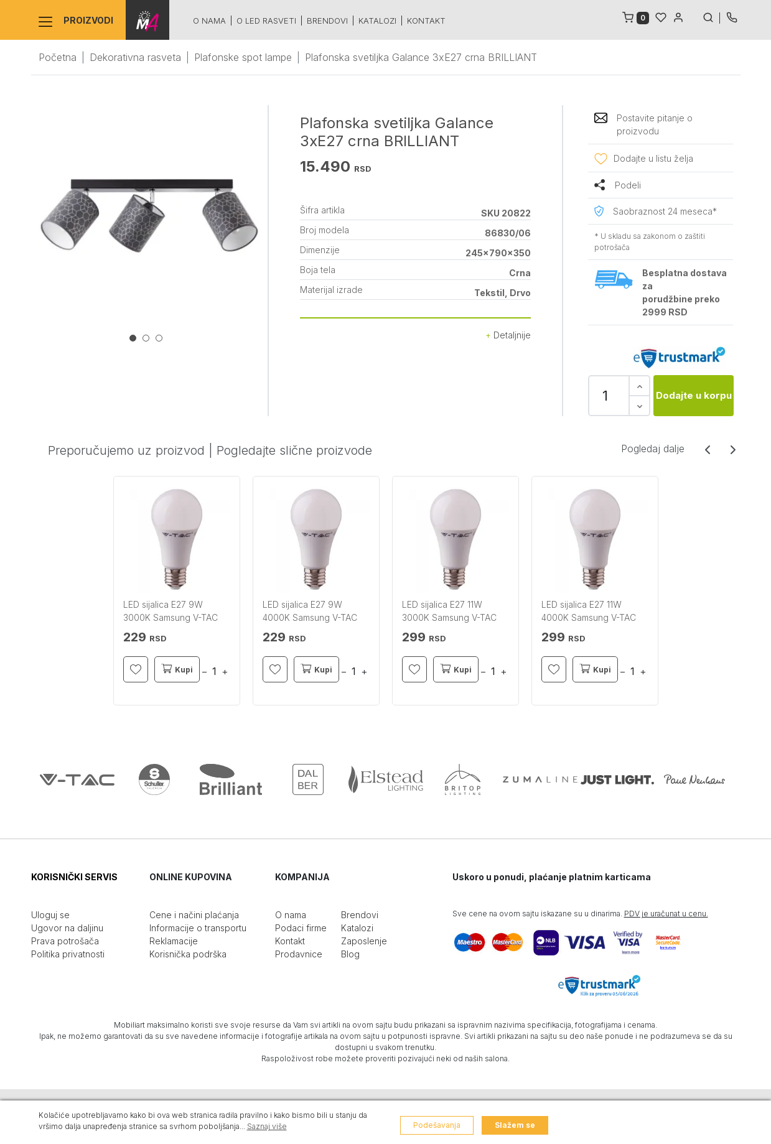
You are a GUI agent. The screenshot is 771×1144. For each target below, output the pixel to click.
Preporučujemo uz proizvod (126, 450)
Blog (350, 954)
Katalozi (377, 21)
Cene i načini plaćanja (194, 914)
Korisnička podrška (188, 954)
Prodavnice (298, 954)
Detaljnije (508, 335)
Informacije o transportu (197, 928)
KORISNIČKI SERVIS (74, 877)
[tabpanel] (149, 216)
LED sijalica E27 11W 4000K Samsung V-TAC (588, 611)
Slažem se (515, 1125)
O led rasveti (266, 21)
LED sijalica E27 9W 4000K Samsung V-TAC (310, 611)
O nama (209, 21)
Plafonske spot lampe (243, 57)
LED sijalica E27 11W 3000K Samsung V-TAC (449, 611)
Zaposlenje (364, 941)
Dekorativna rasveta (135, 57)
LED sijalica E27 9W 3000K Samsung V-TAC (170, 611)
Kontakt (426, 21)
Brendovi (327, 21)
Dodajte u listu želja (653, 158)
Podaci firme (301, 928)
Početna (58, 57)
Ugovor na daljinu (67, 928)
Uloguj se (50, 914)
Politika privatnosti (68, 954)
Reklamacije (173, 941)
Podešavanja (436, 1125)
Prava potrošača (65, 941)
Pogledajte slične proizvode (294, 450)
